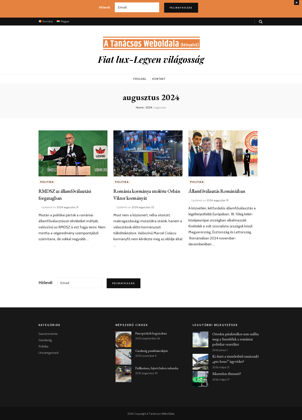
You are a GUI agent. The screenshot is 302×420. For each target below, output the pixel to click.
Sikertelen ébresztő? (226, 373)
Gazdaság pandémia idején (151, 350)
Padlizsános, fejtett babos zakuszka (156, 367)
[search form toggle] (260, 22)
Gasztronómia (48, 333)
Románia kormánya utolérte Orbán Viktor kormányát (141, 193)
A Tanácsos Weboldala (160, 413)
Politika (47, 181)
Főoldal (139, 78)
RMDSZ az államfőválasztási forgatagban (67, 193)
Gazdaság (45, 339)
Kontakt (159, 78)
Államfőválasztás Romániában (218, 190)
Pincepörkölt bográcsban (151, 333)
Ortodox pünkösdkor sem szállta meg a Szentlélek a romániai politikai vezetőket (235, 338)
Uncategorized (48, 352)
